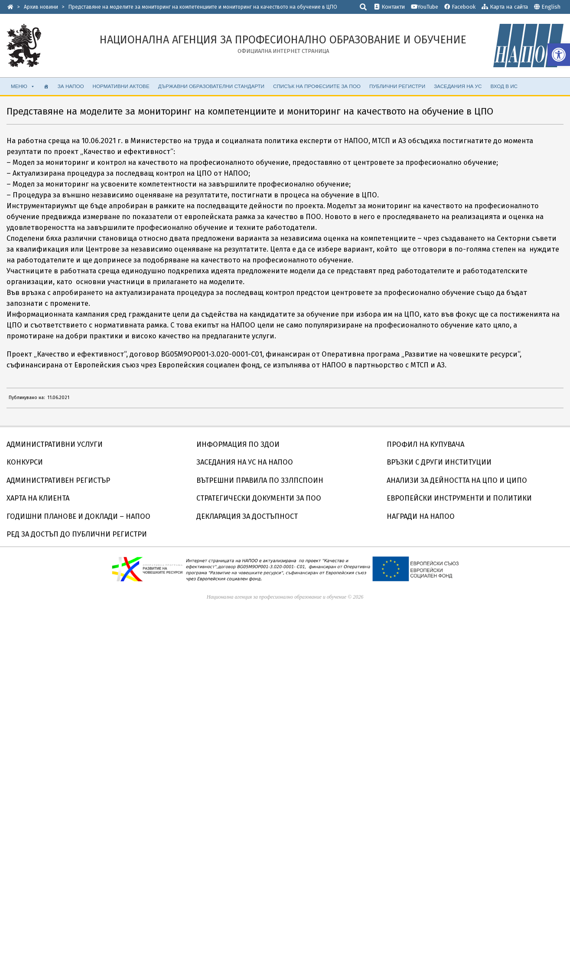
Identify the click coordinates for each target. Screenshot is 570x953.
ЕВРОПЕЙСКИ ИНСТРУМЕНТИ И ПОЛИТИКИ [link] (459, 498)
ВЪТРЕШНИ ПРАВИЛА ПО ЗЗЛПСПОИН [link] (259, 480)
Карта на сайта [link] (505, 6)
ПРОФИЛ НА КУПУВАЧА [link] (425, 444)
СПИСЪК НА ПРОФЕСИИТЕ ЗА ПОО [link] (317, 86)
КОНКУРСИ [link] (25, 462)
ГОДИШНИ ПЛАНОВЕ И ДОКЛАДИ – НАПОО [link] (78, 516)
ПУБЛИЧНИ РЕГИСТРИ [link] (397, 86)
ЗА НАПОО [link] (71, 86)
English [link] (550, 6)
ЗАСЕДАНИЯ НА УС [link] (458, 86)
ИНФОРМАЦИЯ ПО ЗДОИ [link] (238, 444)
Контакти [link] (389, 6)
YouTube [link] (424, 6)
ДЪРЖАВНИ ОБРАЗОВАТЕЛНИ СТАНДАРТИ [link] (211, 86)
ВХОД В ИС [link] (504, 86)
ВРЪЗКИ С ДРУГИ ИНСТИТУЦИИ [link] (439, 462)
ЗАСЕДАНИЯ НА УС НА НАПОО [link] (244, 462)
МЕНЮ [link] (23, 86)
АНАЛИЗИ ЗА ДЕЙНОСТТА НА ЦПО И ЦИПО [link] (457, 480)
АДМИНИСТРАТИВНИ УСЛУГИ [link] (55, 444)
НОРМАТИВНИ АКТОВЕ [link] (121, 86)
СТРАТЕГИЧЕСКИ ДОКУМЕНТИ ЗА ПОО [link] (258, 498)
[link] (558, 54)
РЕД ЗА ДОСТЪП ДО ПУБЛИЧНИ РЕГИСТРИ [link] (77, 534)
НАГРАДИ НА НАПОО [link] (421, 516)
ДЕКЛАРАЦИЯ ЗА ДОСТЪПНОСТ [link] (247, 516)
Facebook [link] (460, 6)
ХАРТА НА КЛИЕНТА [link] (38, 498)
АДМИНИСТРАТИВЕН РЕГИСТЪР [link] (58, 480)
